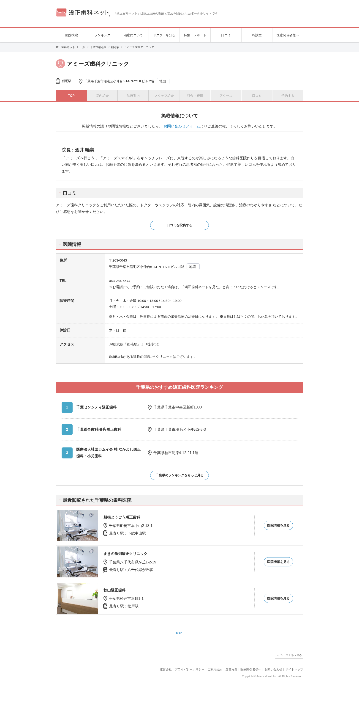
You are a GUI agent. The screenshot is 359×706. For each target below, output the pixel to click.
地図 (162, 81)
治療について (133, 35)
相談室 (257, 35)
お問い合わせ (273, 669)
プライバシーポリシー (189, 669)
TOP (178, 633)
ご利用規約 (214, 669)
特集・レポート (195, 35)
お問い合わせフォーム (181, 126)
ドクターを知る (164, 35)
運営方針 (231, 669)
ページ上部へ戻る (291, 655)
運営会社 (166, 669)
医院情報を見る (278, 525)
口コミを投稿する (179, 225)
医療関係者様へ (288, 35)
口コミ (226, 35)
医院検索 (71, 35)
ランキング (102, 35)
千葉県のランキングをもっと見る (179, 475)
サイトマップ (294, 669)
